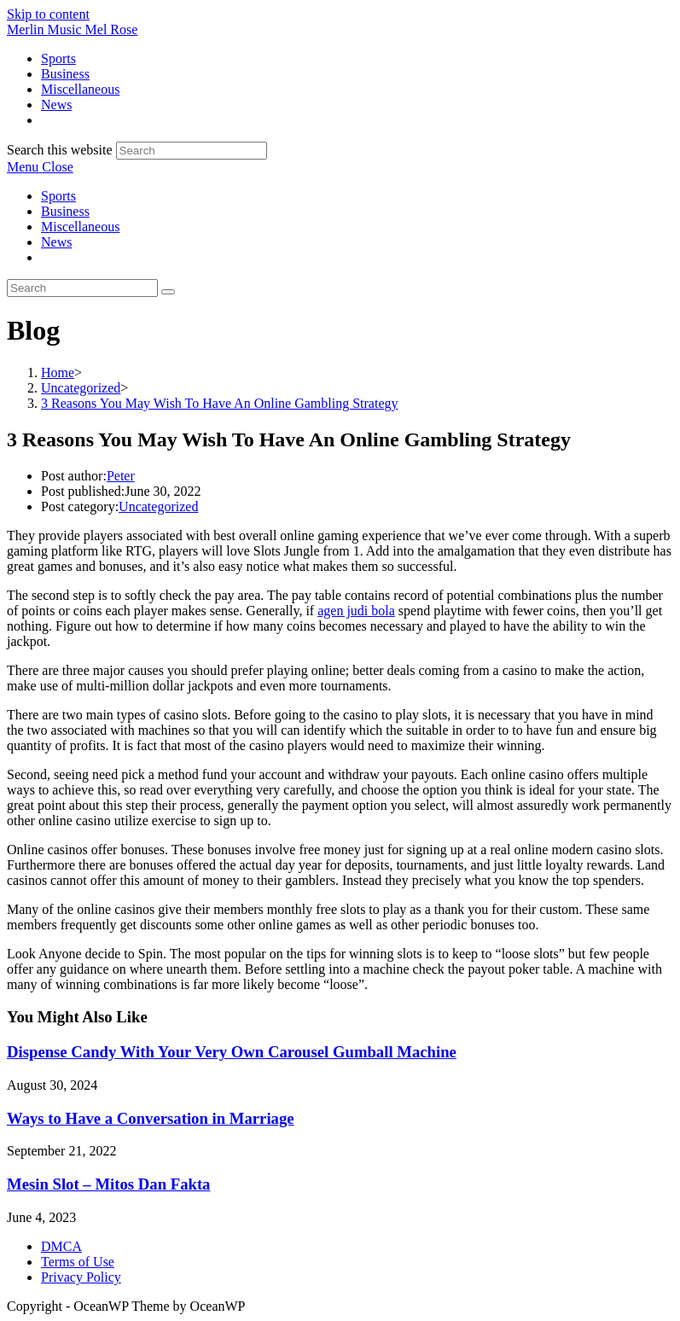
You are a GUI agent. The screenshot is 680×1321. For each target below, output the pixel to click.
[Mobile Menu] (40, 167)
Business (65, 211)
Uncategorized (158, 506)
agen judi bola (356, 610)
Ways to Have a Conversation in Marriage (150, 1118)
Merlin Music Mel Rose (72, 29)
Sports (58, 196)
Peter (121, 475)
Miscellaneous (80, 226)
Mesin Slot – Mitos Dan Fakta (108, 1184)
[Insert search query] (82, 288)
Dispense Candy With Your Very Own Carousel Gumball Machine (231, 1052)
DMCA (61, 1246)
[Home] (57, 372)
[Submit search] (168, 291)
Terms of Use (77, 1261)
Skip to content (48, 14)
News (56, 242)
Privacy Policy (81, 1277)
